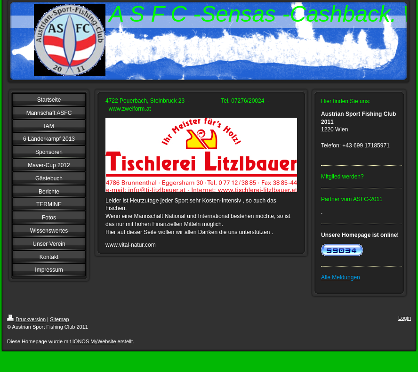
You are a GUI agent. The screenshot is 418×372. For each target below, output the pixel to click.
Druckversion (26, 319)
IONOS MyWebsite (94, 341)
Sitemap (59, 319)
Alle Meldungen (340, 277)
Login (404, 318)
